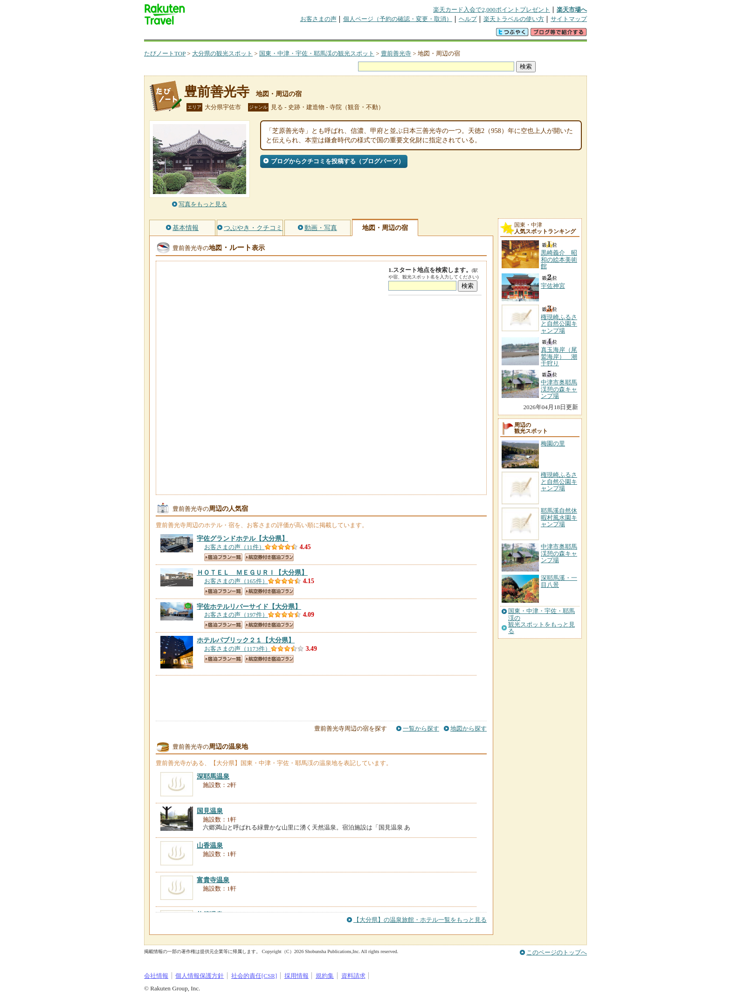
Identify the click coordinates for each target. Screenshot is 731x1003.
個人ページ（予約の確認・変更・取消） (397, 18)
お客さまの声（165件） (236, 581)
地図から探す (468, 728)
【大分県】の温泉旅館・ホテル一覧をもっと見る (420, 919)
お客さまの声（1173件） (237, 648)
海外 (215, 35)
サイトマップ (569, 18)
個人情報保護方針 (199, 975)
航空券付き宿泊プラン (269, 557)
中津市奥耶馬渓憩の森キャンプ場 (559, 553)
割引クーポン (291, 35)
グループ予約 (329, 35)
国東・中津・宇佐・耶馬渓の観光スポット (316, 53)
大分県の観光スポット (222, 53)
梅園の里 (553, 443)
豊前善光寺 (396, 53)
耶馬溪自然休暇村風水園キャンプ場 (559, 517)
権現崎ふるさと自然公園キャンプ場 (559, 481)
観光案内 (367, 35)
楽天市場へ (572, 9)
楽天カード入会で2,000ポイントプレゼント (491, 9)
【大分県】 (242, 538)
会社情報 (156, 975)
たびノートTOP (165, 53)
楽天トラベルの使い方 (513, 18)
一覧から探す (421, 728)
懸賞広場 (253, 35)
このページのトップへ (556, 952)
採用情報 (296, 975)
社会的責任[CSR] (254, 975)
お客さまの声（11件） (234, 546)
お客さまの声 (318, 18)
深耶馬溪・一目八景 (559, 581)
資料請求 (353, 975)
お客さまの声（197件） (236, 614)
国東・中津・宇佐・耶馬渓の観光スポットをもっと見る (541, 621)
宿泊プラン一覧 (223, 557)
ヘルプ (468, 18)
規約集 (325, 975)
